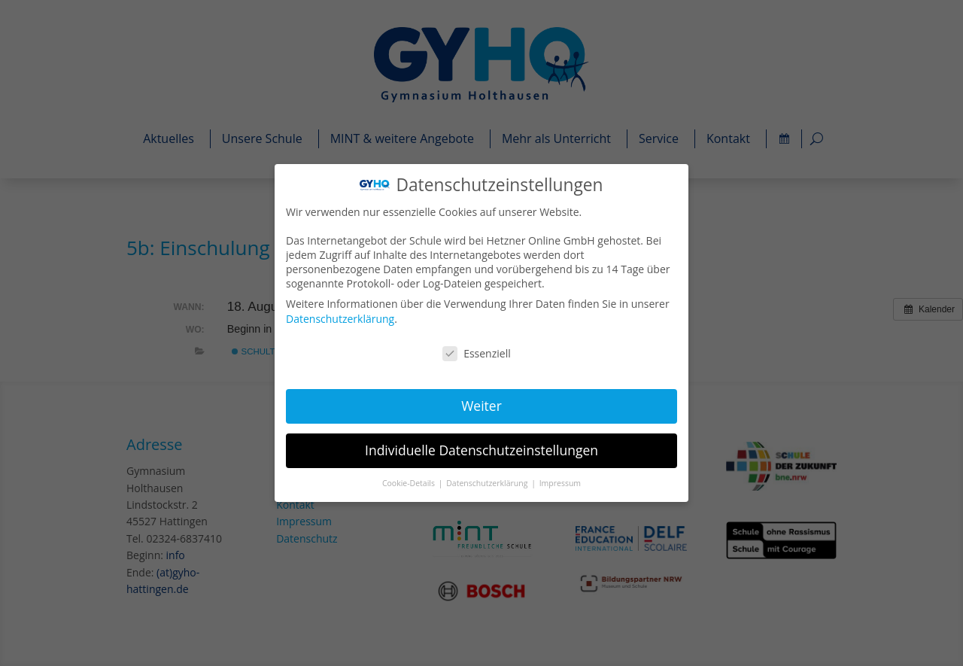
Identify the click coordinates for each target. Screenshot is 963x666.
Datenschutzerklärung (342, 319)
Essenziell (477, 353)
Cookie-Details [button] (410, 481)
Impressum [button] (559, 481)
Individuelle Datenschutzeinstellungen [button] (481, 449)
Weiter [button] (481, 405)
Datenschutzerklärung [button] (488, 481)
